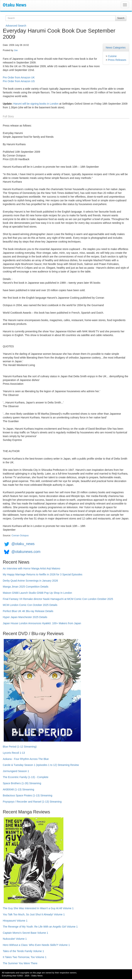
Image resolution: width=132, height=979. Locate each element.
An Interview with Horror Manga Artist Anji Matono (31, 568)
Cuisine (112, 56)
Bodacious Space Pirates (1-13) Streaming (27, 795)
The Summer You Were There (20, 963)
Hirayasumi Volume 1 (15, 920)
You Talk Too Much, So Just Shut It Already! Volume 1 (34, 914)
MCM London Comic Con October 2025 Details (30, 604)
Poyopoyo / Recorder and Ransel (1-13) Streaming (32, 801)
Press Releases (117, 59)
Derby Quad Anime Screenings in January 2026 (30, 580)
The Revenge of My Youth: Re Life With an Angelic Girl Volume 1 (40, 926)
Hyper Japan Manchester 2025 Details (25, 617)
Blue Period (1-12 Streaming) (20, 746)
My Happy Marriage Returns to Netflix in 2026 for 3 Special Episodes (42, 574)
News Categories (116, 47)
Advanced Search (16, 25)
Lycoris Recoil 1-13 (14, 752)
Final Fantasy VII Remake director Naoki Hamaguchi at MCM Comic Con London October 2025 (58, 598)
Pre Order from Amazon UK (19, 77)
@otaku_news (22, 544)
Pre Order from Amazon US (19, 81)
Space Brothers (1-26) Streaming (22, 783)
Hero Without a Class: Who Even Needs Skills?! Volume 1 (36, 944)
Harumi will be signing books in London (36, 103)
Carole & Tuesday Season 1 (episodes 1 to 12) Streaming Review (41, 764)
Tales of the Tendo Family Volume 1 (23, 951)
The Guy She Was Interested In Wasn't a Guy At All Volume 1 (38, 908)
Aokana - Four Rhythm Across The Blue (26, 758)
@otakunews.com (25, 552)
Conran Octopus (20, 535)
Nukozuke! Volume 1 (15, 938)
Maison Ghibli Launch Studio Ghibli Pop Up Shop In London (37, 592)
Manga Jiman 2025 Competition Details (25, 586)
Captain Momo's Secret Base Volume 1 (25, 932)
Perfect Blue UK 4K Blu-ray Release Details (28, 611)
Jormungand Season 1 (16, 771)
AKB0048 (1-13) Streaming (18, 789)
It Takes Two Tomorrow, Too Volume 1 (24, 957)
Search (120, 18)
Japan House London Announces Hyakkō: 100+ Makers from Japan (42, 623)
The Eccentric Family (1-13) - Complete (25, 777)
